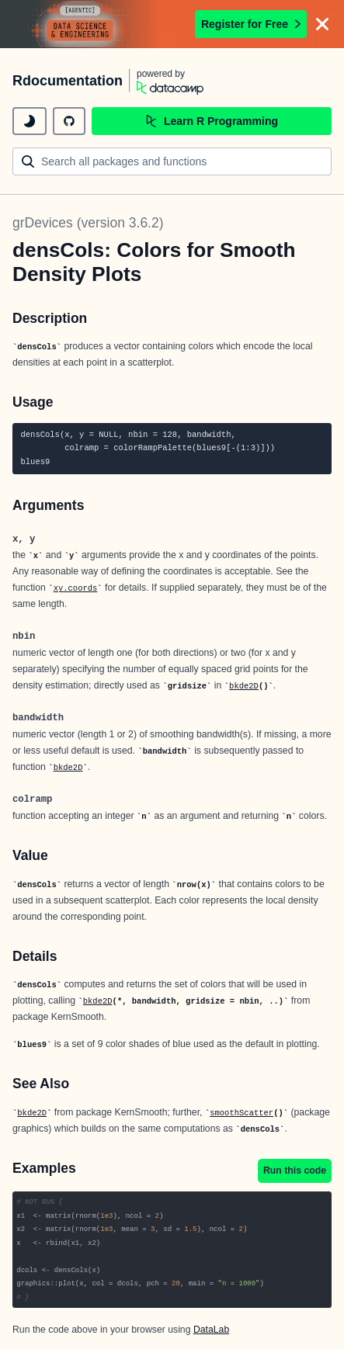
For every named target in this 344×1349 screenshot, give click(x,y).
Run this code (294, 1170)
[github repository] (69, 121)
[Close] (322, 24)
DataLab (211, 1329)
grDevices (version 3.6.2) (88, 223)
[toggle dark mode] (29, 121)
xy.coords (76, 588)
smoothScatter (241, 1113)
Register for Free (251, 24)
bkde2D (244, 686)
